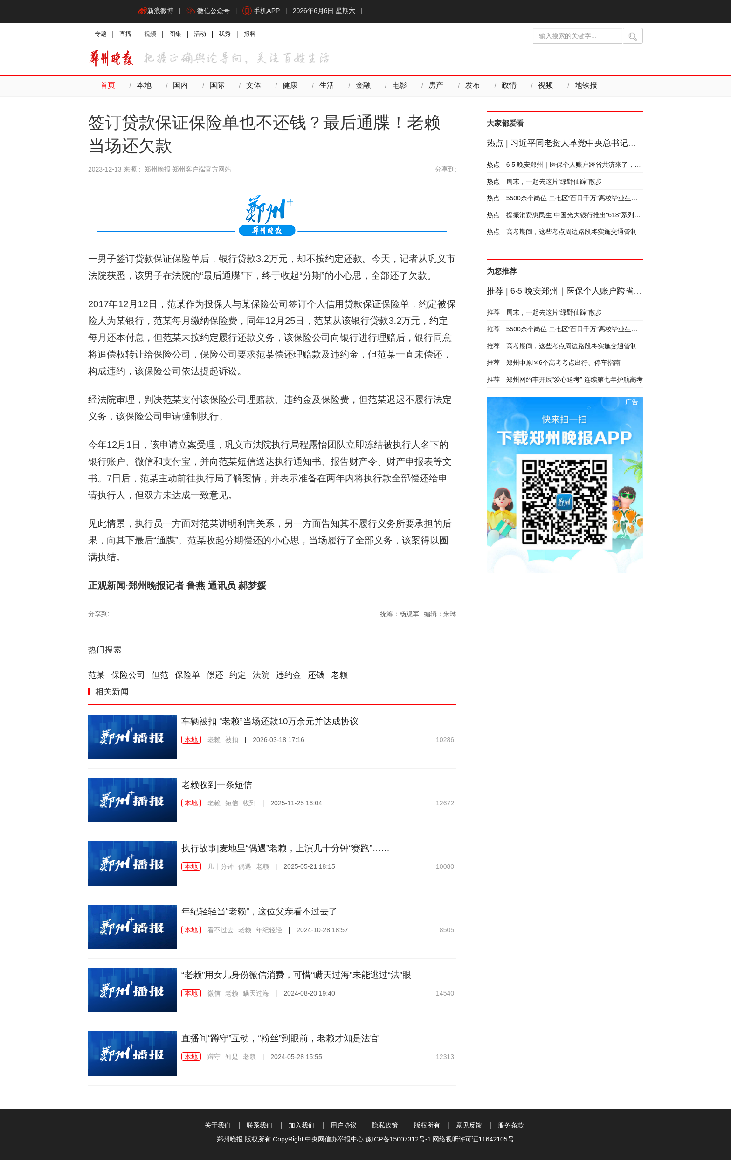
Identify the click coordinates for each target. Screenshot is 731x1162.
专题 (101, 34)
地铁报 (577, 88)
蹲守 (214, 1058)
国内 (179, 88)
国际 (214, 88)
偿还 (215, 677)
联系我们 (260, 1127)
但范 (160, 677)
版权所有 (427, 1127)
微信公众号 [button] (210, 11)
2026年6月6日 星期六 (328, 11)
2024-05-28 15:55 (296, 1058)
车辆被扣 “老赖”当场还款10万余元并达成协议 (274, 723)
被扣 (231, 741)
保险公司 (128, 677)
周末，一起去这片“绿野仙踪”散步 (544, 183)
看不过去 (220, 931)
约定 (237, 677)
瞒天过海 (256, 995)
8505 (447, 931)
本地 (143, 88)
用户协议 (344, 1127)
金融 (358, 88)
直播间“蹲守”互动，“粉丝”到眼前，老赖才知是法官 (285, 1040)
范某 (96, 677)
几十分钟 (220, 868)
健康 (286, 88)
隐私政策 (385, 1127)
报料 (258, 34)
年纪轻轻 (269, 931)
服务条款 (511, 1127)
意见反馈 (469, 1127)
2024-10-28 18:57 (322, 931)
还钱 (316, 677)
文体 (250, 88)
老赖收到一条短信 (218, 786)
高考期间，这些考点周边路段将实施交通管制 (562, 233)
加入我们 (302, 1127)
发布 (466, 88)
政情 (502, 88)
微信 (214, 995)
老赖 (339, 677)
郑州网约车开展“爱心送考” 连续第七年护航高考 (565, 381)
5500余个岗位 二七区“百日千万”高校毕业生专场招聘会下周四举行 (592, 200)
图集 (179, 34)
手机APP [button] (264, 11)
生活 (322, 88)
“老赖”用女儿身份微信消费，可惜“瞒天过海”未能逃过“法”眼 (302, 976)
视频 (153, 34)
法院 (261, 677)
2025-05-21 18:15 (309, 868)
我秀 (232, 34)
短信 (231, 805)
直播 (127, 34)
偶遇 (244, 868)
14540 (445, 995)
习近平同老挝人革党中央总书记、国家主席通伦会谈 (595, 145)
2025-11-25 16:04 (296, 805)
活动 (206, 34)
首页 (107, 88)
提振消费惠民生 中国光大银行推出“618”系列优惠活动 (573, 216)
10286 (445, 741)
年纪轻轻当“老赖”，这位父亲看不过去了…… (273, 913)
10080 (445, 868)
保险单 (187, 677)
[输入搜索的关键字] (577, 36)
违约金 (288, 677)
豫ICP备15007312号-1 (398, 1141)
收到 (249, 805)
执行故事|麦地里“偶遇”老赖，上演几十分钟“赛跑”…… (291, 850)
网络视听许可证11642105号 (473, 1141)
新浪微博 (156, 11)
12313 (445, 1058)
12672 (445, 805)
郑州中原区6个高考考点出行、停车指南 (554, 364)
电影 (394, 88)
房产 (430, 88)
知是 (231, 1058)
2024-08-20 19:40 (309, 995)
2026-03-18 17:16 (278, 741)
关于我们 (218, 1127)
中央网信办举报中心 (334, 1141)
